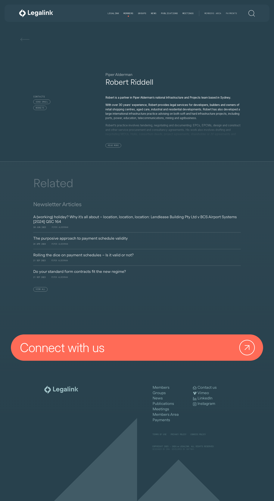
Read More (113, 145)
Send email (42, 102)
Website (40, 108)
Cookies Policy (198, 434)
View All (40, 289)
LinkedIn (203, 398)
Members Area (212, 13)
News (154, 13)
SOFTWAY (190, 449)
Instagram (204, 404)
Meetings (188, 13)
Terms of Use (159, 434)
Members (128, 13)
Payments (231, 13)
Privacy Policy (178, 434)
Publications (169, 13)
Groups (142, 13)
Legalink (113, 13)
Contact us (205, 387)
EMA (168, 449)
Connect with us (139, 348)
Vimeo (201, 393)
